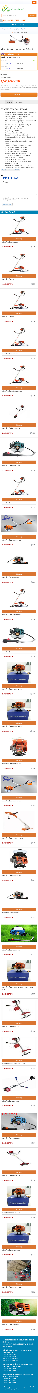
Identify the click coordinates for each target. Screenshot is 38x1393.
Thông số (9, 102)
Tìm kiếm (32, 15)
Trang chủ (5, 29)
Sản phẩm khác (10, 212)
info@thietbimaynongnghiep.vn (12, 1389)
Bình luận (19, 102)
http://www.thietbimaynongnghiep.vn (18, 1387)
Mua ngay (19, 95)
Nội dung (5, 182)
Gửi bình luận (7, 204)
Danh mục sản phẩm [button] (19, 25)
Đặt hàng (19, 239)
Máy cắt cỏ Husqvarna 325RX (10, 170)
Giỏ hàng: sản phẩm (19, 32)
